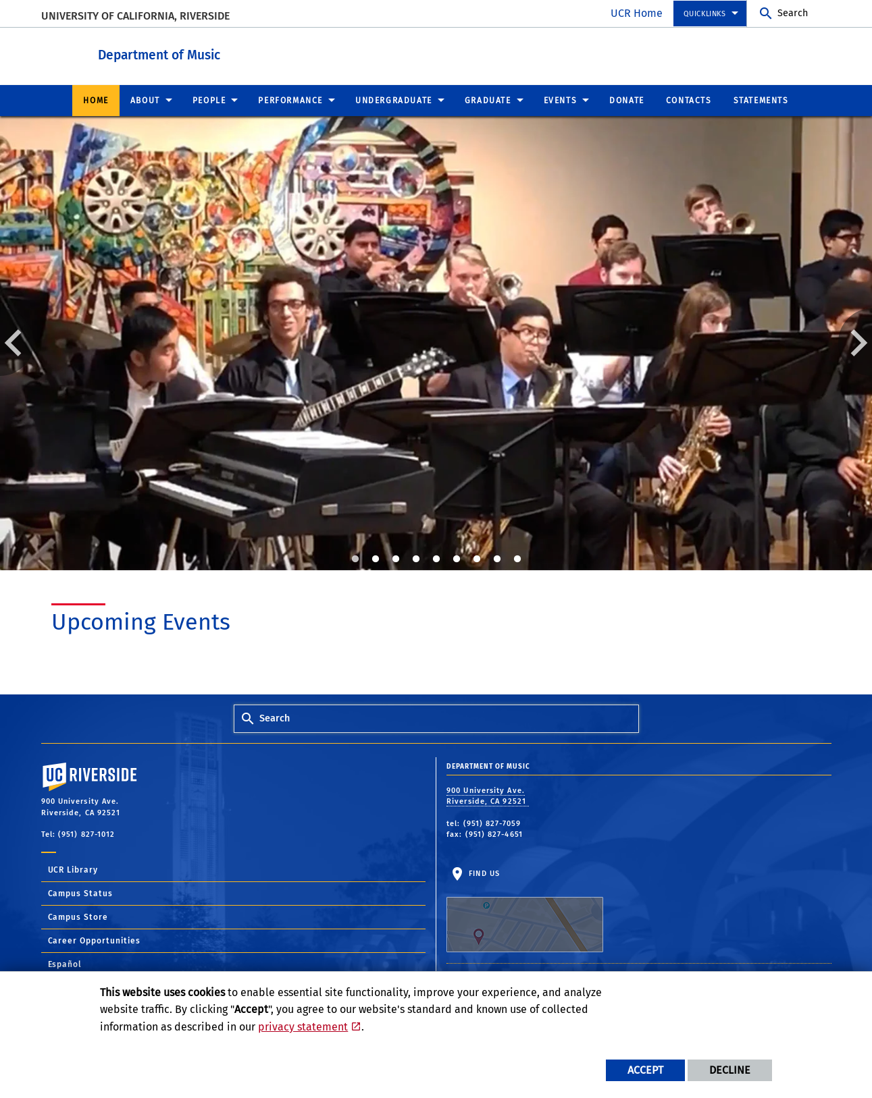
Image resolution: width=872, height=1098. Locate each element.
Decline (729, 1070)
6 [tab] (456, 559)
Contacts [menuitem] (689, 100)
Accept (645, 1070)
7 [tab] (477, 559)
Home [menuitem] (95, 100)
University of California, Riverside (135, 15)
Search (792, 13)
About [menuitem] (145, 100)
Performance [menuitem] (290, 100)
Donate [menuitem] (626, 100)
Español (65, 963)
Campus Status (80, 893)
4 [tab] (416, 559)
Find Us (524, 910)
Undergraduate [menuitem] (393, 100)
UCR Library (73, 869)
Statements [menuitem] (761, 100)
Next (855, 341)
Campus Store (78, 916)
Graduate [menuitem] (488, 100)
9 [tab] (517, 559)
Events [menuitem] (561, 100)
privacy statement (303, 1026)
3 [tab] (396, 559)
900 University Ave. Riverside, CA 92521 (487, 796)
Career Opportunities (94, 940)
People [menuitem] (209, 100)
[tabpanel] (436, 342)
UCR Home (637, 13)
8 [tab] (497, 559)
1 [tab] (355, 559)
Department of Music (234, 53)
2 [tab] (375, 559)
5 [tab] (436, 559)
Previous (17, 341)
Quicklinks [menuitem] (705, 13)
